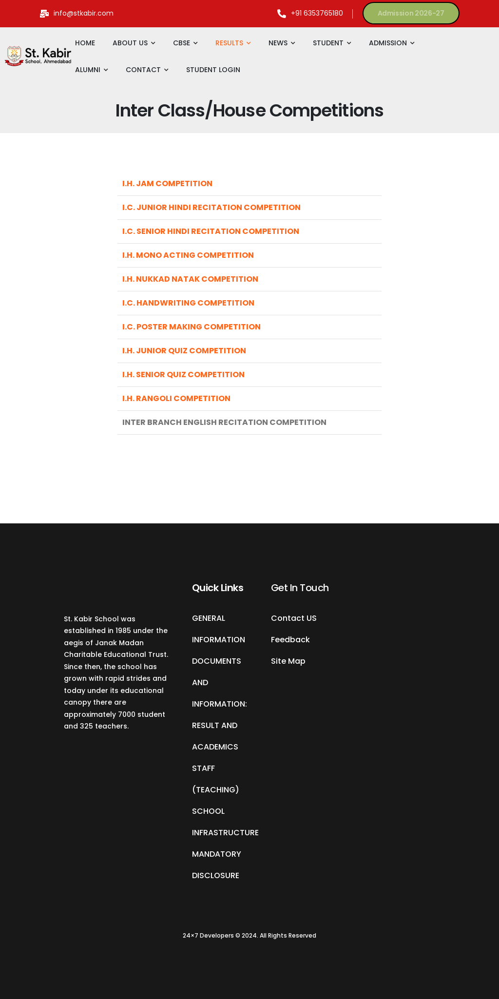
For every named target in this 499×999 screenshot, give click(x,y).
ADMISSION (388, 43)
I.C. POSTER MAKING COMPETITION (191, 326)
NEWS (278, 43)
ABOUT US (130, 43)
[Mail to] (77, 13)
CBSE (181, 43)
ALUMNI (87, 70)
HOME (85, 43)
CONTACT (143, 70)
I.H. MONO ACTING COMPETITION (188, 255)
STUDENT (328, 43)
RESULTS (229, 43)
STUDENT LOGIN (213, 70)
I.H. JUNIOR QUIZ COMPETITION (184, 350)
